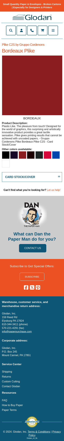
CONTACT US (32, 248)
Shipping (7, 371)
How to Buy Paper (12, 405)
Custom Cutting (11, 381)
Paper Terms (9, 410)
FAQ (4, 400)
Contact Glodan (11, 386)
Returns (6, 376)
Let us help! (53, 190)
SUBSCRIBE (32, 276)
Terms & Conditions (39, 431)
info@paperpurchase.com (17, 331)
